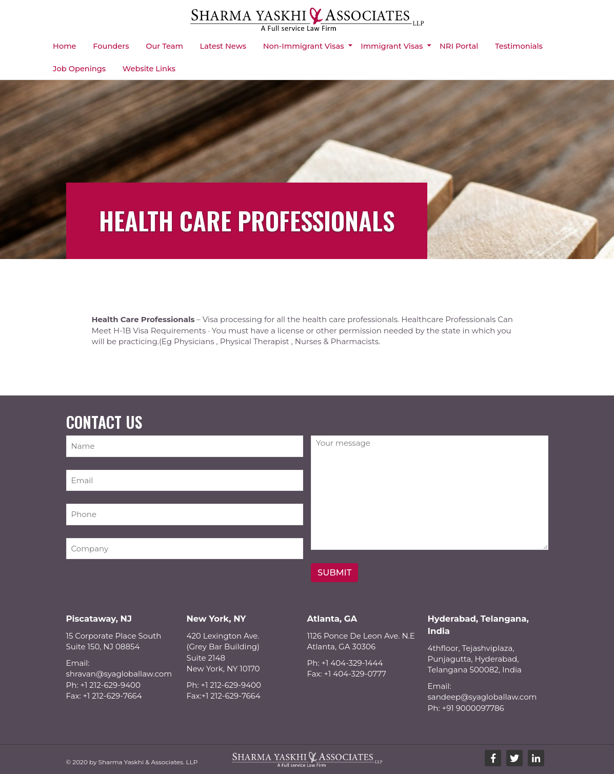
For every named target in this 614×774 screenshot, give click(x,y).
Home (64, 45)
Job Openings (79, 68)
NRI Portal (458, 45)
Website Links (148, 68)
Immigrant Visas (392, 45)
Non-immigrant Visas (303, 45)
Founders (111, 45)
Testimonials (518, 45)
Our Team (164, 45)
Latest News (223, 45)
